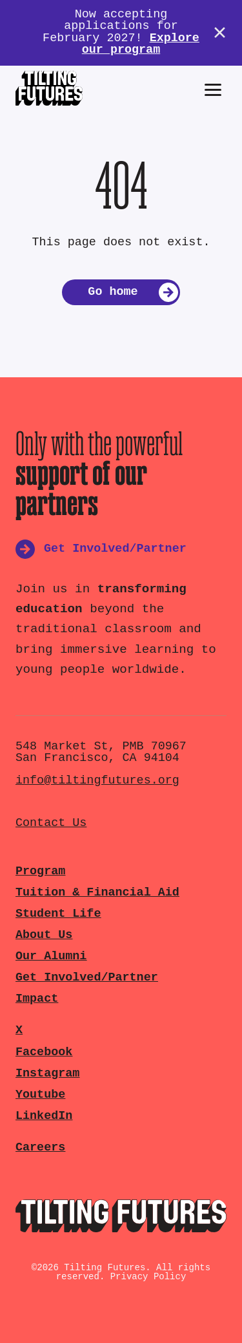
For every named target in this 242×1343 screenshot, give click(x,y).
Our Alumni (50, 956)
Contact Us (50, 823)
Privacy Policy (148, 1277)
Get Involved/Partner (86, 977)
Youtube (40, 1095)
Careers (40, 1147)
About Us (43, 935)
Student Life (58, 914)
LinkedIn (43, 1116)
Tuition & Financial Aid (97, 892)
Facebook (43, 1052)
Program (40, 871)
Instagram (47, 1073)
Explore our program (140, 44)
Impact (36, 999)
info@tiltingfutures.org (97, 780)
